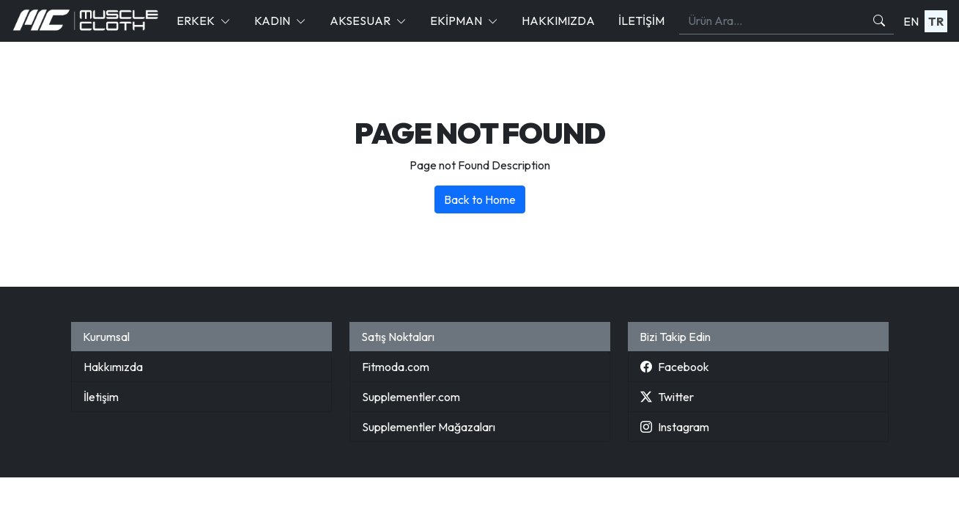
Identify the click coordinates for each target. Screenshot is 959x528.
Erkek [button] (196, 20)
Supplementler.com (411, 396)
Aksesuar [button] (360, 20)
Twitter (667, 397)
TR (936, 21)
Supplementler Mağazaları (428, 426)
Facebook (674, 366)
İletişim (641, 20)
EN (911, 21)
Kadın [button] (272, 20)
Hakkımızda (558, 20)
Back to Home (480, 199)
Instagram (674, 427)
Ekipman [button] (456, 20)
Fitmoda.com (395, 366)
